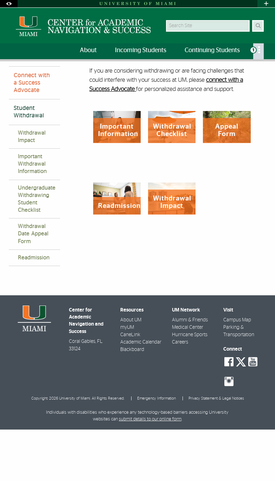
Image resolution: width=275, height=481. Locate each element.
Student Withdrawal (29, 163)
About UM (130, 371)
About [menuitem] (88, 50)
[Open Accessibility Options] (9, 3)
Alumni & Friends (190, 371)
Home (15, 76)
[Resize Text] (249, 71)
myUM (127, 378)
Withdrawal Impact (32, 188)
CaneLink (130, 386)
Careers (180, 393)
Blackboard (132, 401)
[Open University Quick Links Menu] (266, 3)
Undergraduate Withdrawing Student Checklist (37, 251)
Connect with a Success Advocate (32, 134)
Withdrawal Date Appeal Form (33, 285)
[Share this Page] (263, 71)
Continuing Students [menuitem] (212, 50)
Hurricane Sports (189, 386)
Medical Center (187, 378)
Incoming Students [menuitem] (140, 50)
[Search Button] (258, 26)
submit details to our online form (150, 470)
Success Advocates (50, 76)
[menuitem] (258, 51)
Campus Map (237, 371)
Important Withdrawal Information (32, 215)
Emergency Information (156, 450)
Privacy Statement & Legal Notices (216, 450)
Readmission (34, 309)
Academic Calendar (140, 393)
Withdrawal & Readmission (108, 76)
